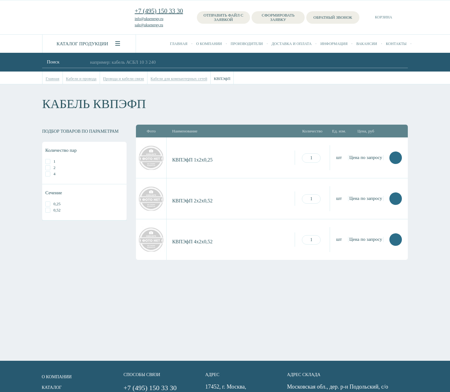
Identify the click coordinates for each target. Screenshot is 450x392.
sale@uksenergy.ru (149, 25)
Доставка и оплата (292, 44)
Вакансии (366, 44)
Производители (247, 44)
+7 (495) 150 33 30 (159, 10)
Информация (334, 44)
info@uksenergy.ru (149, 19)
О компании (209, 44)
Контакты (396, 44)
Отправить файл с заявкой (223, 17)
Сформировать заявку (278, 17)
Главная (179, 44)
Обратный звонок (332, 17)
